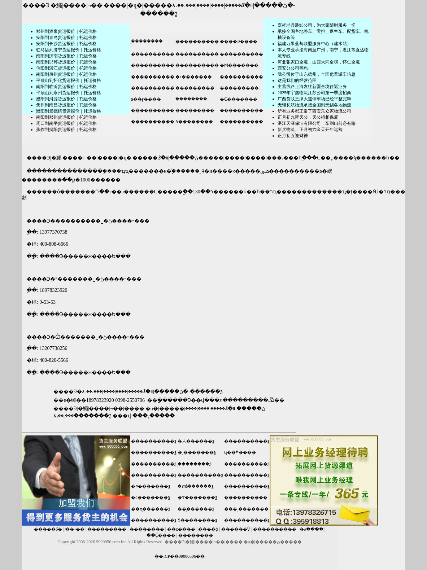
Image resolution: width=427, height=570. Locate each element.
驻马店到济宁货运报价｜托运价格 (68, 49)
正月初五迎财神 (293, 135)
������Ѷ (235, 529)
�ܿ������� (190, 98)
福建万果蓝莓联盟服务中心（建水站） (314, 43)
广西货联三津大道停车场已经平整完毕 (314, 98)
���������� (196, 41)
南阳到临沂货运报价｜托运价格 (66, 86)
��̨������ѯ (196, 509)
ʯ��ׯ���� (240, 452)
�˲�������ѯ (197, 452)
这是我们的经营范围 (297, 80)
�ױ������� (193, 76)
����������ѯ (154, 441)
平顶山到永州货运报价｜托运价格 (68, 92)
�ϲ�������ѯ (150, 497)
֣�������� (146, 41)
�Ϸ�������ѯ (150, 486)
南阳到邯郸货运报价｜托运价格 (66, 62)
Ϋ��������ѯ (198, 520)
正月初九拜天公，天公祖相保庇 (308, 117)
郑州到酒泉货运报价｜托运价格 (66, 31)
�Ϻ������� (238, 65)
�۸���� (311, 529)
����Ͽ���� (238, 41)
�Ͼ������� (238, 99)
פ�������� (193, 121)
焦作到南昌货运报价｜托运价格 (66, 105)
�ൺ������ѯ (196, 486)
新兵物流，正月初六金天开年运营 (310, 129)
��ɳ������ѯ (150, 509)
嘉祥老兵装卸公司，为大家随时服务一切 (317, 25)
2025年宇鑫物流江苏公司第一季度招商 (314, 92)
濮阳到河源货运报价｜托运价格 (66, 98)
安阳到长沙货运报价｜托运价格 (66, 43)
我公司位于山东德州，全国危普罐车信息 (317, 74)
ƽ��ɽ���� (145, 99)
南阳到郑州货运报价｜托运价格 (66, 117)
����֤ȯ (208, 529)
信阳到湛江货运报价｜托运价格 (66, 68)
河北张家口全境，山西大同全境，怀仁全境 (319, 62)
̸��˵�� (74, 529)
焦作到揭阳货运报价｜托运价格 (66, 129)
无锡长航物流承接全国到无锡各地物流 (314, 105)
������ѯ (159, 13)
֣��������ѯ (195, 463)
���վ (122, 415)
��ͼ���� (181, 529)
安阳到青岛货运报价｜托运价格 (66, 37)
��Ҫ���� (161, 535)
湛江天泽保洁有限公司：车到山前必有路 (317, 123)
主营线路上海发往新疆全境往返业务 (312, 86)
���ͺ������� (246, 509)
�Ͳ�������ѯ (197, 497)
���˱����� (153, 415)
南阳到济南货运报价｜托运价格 (66, 55)
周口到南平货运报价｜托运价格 (66, 123)
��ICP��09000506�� (179, 556)
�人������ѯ (196, 441)
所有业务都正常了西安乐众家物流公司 (314, 111)
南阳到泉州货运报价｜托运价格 (66, 74)
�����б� (48, 529)
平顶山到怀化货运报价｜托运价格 (68, 80)
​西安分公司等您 (293, 68)
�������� (147, 529)
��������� (194, 88)
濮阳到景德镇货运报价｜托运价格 (68, 111)
